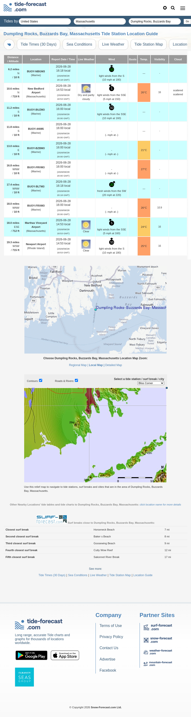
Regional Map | (78, 365)
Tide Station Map (148, 44)
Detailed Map (113, 365)
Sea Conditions (79, 44)
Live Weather (113, 44)
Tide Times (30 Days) (38, 44)
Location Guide (143, 575)
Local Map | (96, 365)
